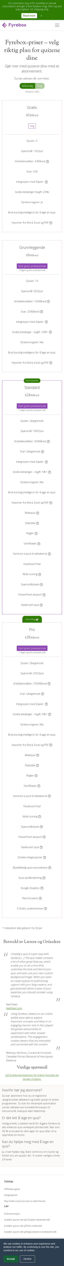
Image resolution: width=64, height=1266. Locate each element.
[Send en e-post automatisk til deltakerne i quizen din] (49, 553)
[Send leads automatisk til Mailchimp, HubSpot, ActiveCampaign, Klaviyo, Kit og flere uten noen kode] (44, 857)
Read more (29, 15)
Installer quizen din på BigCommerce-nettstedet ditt (30, 1231)
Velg (32, 126)
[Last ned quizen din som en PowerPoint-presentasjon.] (44, 594)
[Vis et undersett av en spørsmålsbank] (41, 584)
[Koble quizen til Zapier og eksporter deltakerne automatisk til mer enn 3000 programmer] (46, 181)
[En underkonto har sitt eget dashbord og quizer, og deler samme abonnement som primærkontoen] (45, 908)
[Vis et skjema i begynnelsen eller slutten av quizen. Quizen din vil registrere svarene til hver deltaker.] (41, 311)
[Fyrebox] (14, 25)
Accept (11, 1258)
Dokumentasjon (12, 1213)
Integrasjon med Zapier (30, 181)
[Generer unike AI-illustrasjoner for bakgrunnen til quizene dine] (47, 161)
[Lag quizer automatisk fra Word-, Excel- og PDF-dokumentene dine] (50, 222)
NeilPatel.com (14, 1008)
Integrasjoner (11, 1194)
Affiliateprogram (12, 1189)
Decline (28, 1258)
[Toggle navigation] (57, 25)
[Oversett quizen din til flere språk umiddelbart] (49, 867)
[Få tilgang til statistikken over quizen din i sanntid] (37, 523)
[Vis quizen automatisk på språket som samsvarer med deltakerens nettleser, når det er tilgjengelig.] (44, 877)
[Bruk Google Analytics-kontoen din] (42, 888)
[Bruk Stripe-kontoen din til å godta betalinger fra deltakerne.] (50, 332)
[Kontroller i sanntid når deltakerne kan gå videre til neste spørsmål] (41, 604)
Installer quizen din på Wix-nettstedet (23, 1225)
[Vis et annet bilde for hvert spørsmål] (37, 512)
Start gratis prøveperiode (32, 266)
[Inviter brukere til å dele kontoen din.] (40, 898)
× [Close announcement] (41, 15)
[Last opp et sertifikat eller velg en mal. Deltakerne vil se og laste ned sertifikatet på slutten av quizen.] (38, 543)
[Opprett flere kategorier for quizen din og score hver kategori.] (39, 574)
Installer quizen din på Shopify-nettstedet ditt (27, 1219)
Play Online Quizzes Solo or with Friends (24, 1201)
